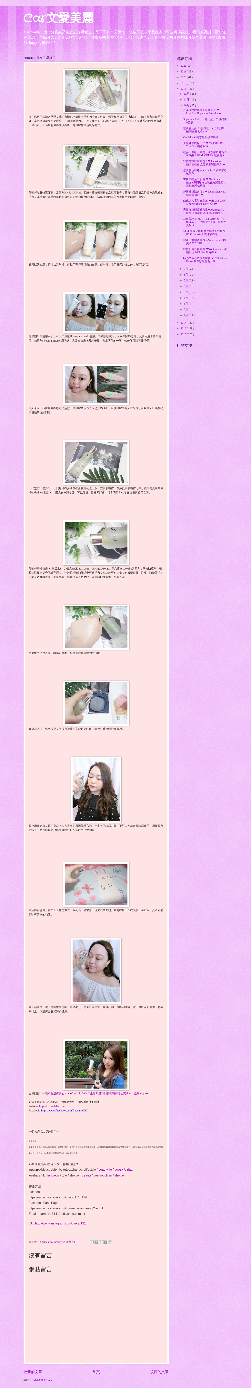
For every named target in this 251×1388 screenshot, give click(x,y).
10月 (187, 105)
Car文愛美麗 (58, 18)
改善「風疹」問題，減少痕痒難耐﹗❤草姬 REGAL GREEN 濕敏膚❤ (205, 154)
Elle (64, 1175)
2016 (184, 328)
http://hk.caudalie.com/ (52, 1106)
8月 (186, 274)
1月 (186, 315)
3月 (186, 303)
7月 (186, 280)
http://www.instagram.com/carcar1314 (61, 1223)
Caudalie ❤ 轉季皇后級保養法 (200, 137)
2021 (184, 71)
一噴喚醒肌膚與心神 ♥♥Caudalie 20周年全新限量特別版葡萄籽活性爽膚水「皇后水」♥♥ (95, 1093)
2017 (184, 322)
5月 (186, 292)
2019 (184, 83)
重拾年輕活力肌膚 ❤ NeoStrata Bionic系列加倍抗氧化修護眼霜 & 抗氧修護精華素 (204, 182)
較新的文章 (33, 1372)
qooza (119, 1169)
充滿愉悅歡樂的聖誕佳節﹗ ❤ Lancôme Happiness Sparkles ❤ (202, 112)
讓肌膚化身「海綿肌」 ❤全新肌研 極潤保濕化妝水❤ (204, 130)
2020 (184, 77)
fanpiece (53, 1175)
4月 (186, 298)
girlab (128, 1169)
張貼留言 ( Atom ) (42, 1380)
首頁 (96, 1372)
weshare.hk (37, 1175)
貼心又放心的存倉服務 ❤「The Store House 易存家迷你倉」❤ (205, 260)
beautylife (105, 1169)
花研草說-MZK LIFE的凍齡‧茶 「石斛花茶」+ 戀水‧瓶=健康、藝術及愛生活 (204, 222)
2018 (184, 88)
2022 (184, 65)
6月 (186, 286)
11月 (187, 99)
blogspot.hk (49, 1169)
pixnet (87, 1175)
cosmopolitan (103, 1175)
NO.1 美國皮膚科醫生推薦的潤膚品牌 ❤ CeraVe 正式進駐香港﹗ (204, 233)
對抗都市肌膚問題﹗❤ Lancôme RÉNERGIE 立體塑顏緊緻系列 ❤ (204, 163)
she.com (75, 1175)
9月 (186, 268)
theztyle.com (34, 1170)
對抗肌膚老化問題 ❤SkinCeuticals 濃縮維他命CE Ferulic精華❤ (205, 251)
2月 (186, 309)
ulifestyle (90, 1169)
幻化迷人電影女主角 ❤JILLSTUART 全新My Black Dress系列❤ (204, 202)
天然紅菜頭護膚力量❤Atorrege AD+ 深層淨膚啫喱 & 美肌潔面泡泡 (204, 211)
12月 (187, 93)
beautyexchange (70, 1169)
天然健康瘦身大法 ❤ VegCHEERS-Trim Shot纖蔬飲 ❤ (203, 145)
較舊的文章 (159, 1372)
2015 (184, 334)
